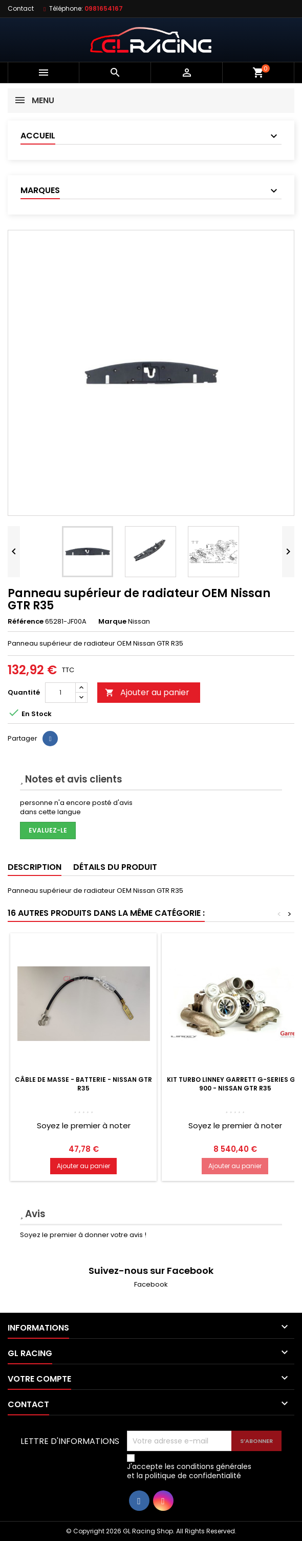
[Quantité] (60, 692)
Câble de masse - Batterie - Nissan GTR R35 (83, 1084)
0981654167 (103, 8)
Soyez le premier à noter (84, 1125)
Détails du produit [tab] (115, 867)
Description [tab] (34, 867)
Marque (112, 621)
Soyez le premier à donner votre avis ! (83, 1235)
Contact (21, 8)
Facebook (151, 1284)
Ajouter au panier (147, 692)
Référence (26, 621)
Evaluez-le (48, 830)
